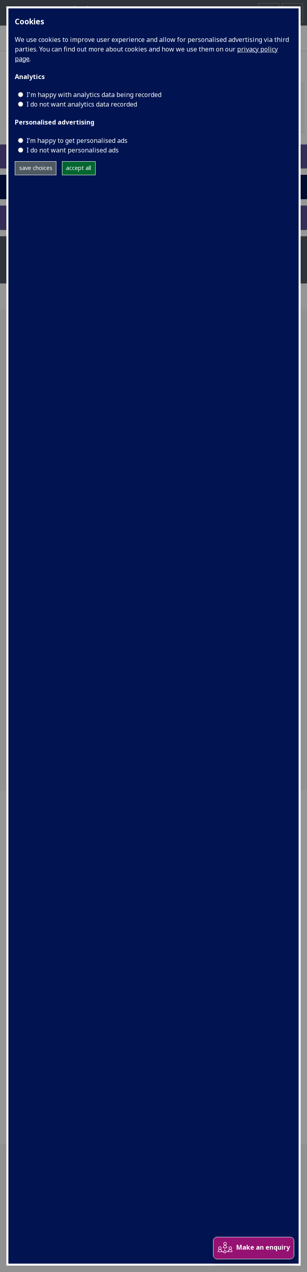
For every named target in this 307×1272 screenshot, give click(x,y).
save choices (35, 168)
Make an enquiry (253, 1248)
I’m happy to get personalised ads (77, 140)
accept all (78, 168)
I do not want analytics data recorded (81, 104)
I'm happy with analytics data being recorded (93, 94)
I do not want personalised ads (72, 150)
